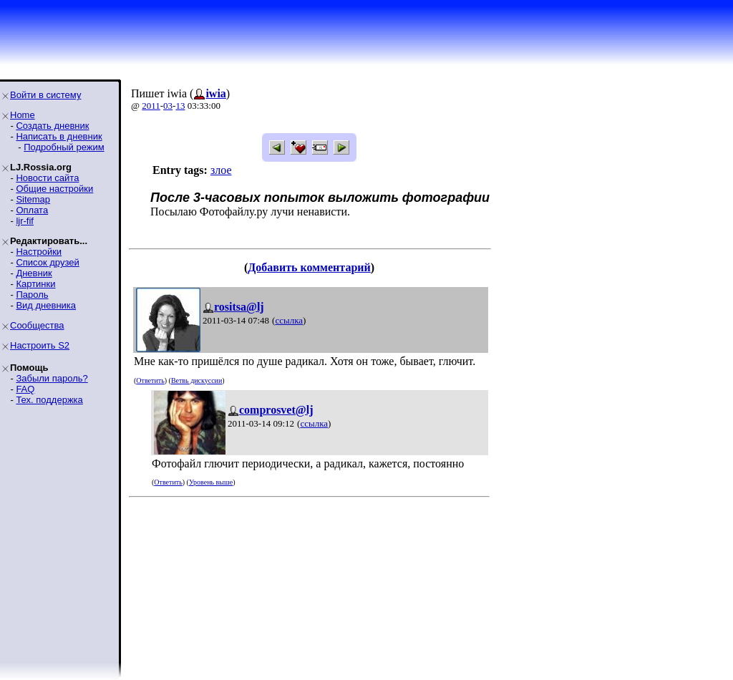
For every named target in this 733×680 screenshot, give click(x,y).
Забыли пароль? (51, 378)
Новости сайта (47, 178)
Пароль (32, 294)
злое (221, 170)
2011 (151, 105)
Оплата (32, 210)
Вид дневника (46, 305)
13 (180, 105)
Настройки (39, 251)
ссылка (289, 320)
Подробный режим (64, 147)
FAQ (25, 389)
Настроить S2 (39, 345)
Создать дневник (52, 125)
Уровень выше (211, 482)
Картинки (35, 283)
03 (168, 105)
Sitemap (33, 199)
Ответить (150, 380)
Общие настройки (54, 188)
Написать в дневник (59, 136)
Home (22, 115)
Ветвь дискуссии (196, 380)
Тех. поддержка (49, 399)
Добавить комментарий (309, 267)
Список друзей (47, 262)
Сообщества (37, 325)
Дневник (34, 273)
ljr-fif (25, 220)
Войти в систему (45, 94)
